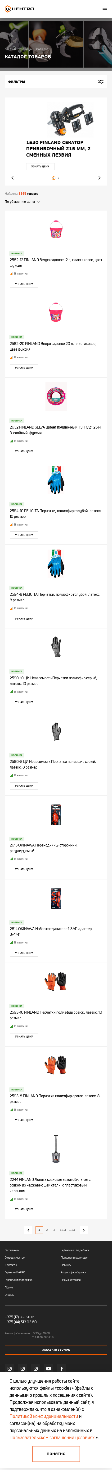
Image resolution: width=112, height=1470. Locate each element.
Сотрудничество (15, 1257)
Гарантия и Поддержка (75, 1250)
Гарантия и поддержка (18, 1280)
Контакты (11, 1265)
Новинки (66, 1265)
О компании (12, 1250)
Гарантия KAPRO (15, 1272)
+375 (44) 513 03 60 (21, 1322)
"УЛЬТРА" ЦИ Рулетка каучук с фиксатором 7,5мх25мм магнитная (51, 149)
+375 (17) (12, 1317)
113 (63, 1230)
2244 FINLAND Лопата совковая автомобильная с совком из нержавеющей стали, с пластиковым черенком (50, 1185)
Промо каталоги (71, 1280)
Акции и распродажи (73, 1272)
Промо (9, 1287)
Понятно (56, 1454)
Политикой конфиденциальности (43, 1416)
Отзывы (9, 1295)
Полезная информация (74, 1257)
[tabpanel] (56, 141)
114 (72, 1230)
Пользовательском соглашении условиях (52, 1438)
